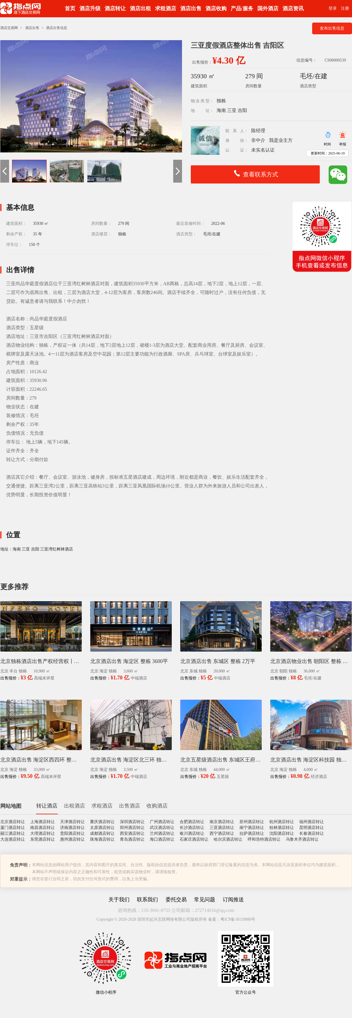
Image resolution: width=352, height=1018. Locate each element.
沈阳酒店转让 (281, 833)
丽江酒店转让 (12, 833)
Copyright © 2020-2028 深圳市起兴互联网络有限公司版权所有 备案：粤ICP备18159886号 (176, 919)
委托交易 (176, 899)
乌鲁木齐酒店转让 (302, 839)
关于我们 (119, 899)
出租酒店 (74, 806)
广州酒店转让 (162, 822)
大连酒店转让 (12, 839)
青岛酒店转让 (132, 839)
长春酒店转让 (311, 833)
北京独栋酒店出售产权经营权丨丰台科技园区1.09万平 (41, 661)
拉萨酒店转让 (251, 833)
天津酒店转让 (72, 822)
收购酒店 (157, 806)
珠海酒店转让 (102, 839)
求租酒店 (165, 8)
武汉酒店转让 (162, 827)
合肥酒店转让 (192, 822)
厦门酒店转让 (12, 827)
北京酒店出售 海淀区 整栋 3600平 (129, 661)
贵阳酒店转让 (72, 833)
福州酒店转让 (311, 822)
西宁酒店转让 (222, 833)
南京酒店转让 (222, 822)
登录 (333, 8)
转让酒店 (46, 806)
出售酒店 (129, 806)
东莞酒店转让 (42, 839)
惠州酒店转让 (72, 839)
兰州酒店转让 (162, 833)
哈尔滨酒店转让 (228, 839)
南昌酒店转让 (42, 827)
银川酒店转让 (192, 833)
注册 (345, 8)
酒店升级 (90, 8)
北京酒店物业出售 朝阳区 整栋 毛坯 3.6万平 (311, 661)
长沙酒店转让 (192, 827)
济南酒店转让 (72, 827)
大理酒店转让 (42, 833)
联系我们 (147, 899)
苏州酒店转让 (251, 822)
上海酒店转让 (42, 822)
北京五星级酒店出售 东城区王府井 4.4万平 (221, 760)
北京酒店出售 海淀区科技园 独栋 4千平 (311, 760)
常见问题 (204, 899)
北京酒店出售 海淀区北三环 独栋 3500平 (131, 760)
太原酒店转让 (102, 827)
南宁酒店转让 (251, 827)
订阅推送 (233, 899)
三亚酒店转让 (222, 827)
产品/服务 (242, 8)
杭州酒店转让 (281, 822)
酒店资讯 (293, 8)
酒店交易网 (9, 28)
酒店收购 (216, 8)
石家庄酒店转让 (194, 839)
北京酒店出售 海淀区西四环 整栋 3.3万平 (41, 760)
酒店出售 (190, 8)
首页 (70, 8)
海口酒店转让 (162, 839)
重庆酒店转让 (102, 822)
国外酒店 (267, 8)
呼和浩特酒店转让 (264, 839)
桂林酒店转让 (281, 827)
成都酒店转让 (102, 833)
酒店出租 (140, 8)
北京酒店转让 (12, 822)
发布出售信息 (332, 28)
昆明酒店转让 (311, 827)
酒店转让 (115, 8)
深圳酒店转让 (132, 822)
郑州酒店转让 (132, 827)
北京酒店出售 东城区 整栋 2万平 (218, 661)
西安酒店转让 (132, 833)
